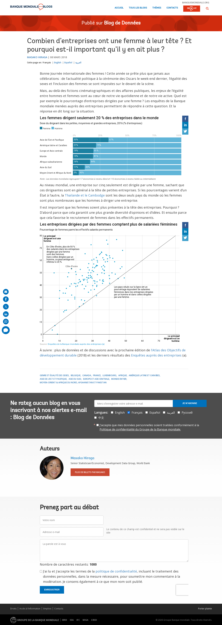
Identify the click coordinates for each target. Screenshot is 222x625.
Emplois (47, 608)
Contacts (172, 8)
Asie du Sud (75, 378)
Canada (86, 375)
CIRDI (94, 619)
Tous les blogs (138, 8)
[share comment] (6, 330)
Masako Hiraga (37, 57)
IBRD (64, 619)
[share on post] (6, 306)
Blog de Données (122, 23)
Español (68, 62)
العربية (78, 62)
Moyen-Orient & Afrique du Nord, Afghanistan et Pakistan (73, 382)
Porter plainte (205, 608)
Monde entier (118, 378)
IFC (78, 619)
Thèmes (156, 8)
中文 (101, 418)
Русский (187, 412)
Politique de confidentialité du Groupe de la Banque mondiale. (140, 429)
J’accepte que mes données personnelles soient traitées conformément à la (149, 427)
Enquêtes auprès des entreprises (156, 355)
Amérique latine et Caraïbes (144, 375)
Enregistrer (52, 589)
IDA (72, 619)
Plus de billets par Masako (90, 472)
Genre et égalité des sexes (54, 375)
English (57, 62)
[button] (207, 8)
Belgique (75, 375)
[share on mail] (6, 292)
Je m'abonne (189, 403)
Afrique (122, 375)
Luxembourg (109, 375)
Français (47, 62)
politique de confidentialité (116, 571)
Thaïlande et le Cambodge (85, 195)
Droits (13, 608)
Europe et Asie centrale (96, 378)
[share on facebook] (6, 299)
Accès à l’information (29, 608)
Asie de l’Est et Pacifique (53, 378)
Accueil (119, 8)
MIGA (85, 619)
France (97, 375)
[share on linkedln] (6, 314)
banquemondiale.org (195, 2)
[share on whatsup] (6, 321)
